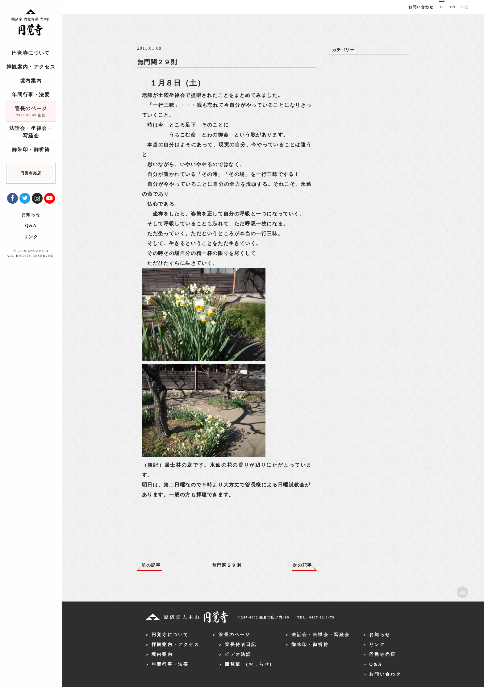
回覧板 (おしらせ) (248, 664)
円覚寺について (31, 53)
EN (452, 7)
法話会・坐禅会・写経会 (31, 132)
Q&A (30, 225)
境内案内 (31, 80)
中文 (465, 7)
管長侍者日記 (241, 644)
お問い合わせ (421, 7)
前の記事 (151, 565)
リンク (31, 237)
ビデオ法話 (238, 654)
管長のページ (31, 112)
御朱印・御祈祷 (31, 149)
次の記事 (302, 565)
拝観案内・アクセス (30, 66)
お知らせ (30, 214)
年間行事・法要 (31, 94)
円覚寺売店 (382, 654)
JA (442, 7)
